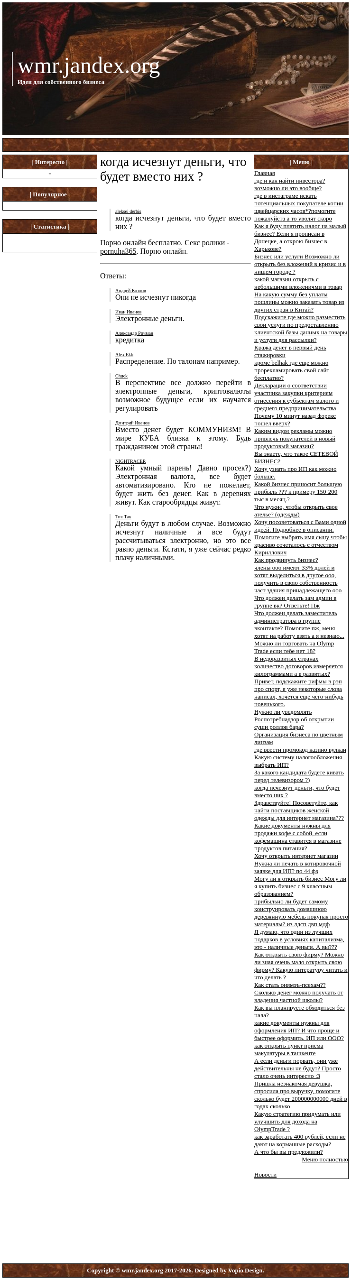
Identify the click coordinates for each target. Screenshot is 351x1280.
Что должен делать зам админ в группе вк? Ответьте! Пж (295, 601)
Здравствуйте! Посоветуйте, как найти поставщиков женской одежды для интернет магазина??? (299, 810)
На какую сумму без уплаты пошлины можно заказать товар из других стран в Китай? (299, 302)
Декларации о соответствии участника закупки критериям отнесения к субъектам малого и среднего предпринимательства (296, 397)
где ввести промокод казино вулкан (300, 749)
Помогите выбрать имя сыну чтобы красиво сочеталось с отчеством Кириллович (300, 545)
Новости (265, 1174)
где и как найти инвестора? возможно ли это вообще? (289, 184)
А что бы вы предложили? (288, 1151)
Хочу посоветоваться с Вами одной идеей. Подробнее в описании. (300, 525)
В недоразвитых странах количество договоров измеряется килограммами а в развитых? (298, 666)
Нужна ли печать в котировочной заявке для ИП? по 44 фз (297, 867)
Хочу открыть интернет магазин (296, 855)
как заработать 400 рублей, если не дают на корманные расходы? (299, 1140)
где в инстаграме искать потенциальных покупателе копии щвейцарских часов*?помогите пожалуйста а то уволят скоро (298, 207)
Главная (264, 172)
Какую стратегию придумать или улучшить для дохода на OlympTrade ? (297, 1121)
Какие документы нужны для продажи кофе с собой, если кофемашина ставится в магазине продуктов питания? (298, 837)
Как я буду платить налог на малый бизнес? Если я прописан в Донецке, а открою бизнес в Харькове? (300, 237)
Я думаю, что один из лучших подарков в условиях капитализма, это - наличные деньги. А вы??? (299, 939)
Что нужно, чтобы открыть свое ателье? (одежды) (296, 510)
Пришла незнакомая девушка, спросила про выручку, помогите (297, 1087)
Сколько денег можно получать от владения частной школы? (298, 996)
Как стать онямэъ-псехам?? (290, 984)
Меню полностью (325, 1159)
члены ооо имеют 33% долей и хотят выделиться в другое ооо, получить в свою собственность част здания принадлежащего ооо (298, 579)
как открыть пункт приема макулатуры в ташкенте (288, 1049)
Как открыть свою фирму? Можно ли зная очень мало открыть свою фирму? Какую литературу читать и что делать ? (301, 966)
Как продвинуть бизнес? (286, 559)
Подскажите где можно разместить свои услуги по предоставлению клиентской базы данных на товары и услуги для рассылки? (300, 328)
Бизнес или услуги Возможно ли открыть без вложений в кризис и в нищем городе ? (300, 264)
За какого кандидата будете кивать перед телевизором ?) (299, 776)
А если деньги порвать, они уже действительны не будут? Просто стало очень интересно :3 (297, 1068)
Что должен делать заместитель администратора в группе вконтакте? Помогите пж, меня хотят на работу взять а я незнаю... (299, 624)
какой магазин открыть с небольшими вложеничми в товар (298, 283)
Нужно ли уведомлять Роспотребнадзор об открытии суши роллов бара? (294, 719)
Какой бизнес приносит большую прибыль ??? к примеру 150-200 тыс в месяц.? (298, 491)
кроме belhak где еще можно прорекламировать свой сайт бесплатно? (291, 370)
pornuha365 (118, 251)
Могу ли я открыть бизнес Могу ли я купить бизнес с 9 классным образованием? (300, 886)
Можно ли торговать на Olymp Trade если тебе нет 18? (294, 647)
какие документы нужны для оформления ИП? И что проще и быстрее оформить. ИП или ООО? (299, 1030)
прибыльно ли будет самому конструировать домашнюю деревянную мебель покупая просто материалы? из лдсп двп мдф (301, 913)
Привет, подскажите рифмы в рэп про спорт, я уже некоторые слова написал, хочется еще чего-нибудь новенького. (298, 693)
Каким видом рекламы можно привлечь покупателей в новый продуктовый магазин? (294, 438)
